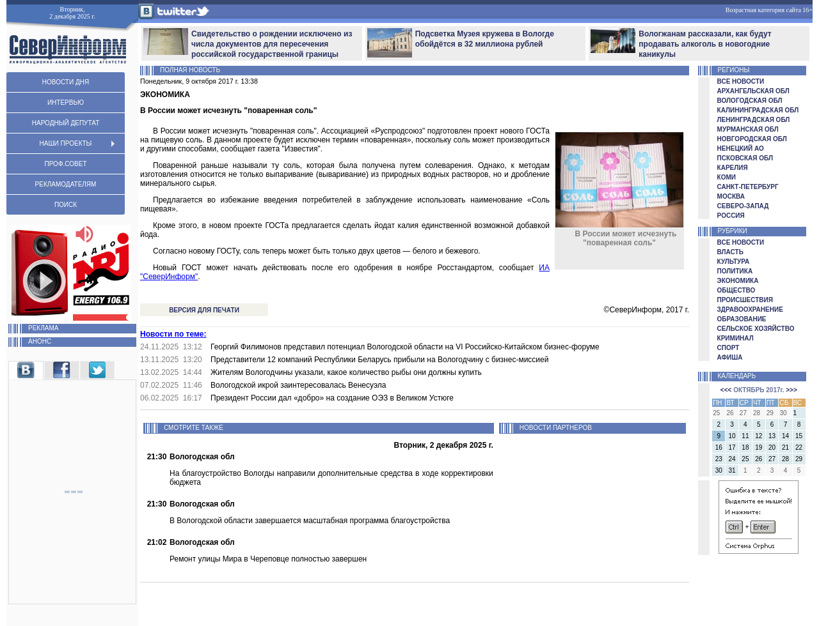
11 (745, 435)
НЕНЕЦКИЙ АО (740, 148)
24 (732, 458)
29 (798, 458)
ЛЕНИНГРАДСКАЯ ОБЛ (753, 119)
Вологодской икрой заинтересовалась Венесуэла (298, 385)
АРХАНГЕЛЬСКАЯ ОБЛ (753, 91)
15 (798, 435)
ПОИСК (65, 204)
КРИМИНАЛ (735, 338)
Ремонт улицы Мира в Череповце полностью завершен (268, 558)
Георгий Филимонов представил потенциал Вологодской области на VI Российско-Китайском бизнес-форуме (405, 346)
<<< (726, 389)
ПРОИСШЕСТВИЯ (745, 299)
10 (732, 435)
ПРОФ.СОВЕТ (65, 163)
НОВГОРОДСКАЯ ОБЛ (752, 138)
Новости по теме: (173, 334)
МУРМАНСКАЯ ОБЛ (748, 129)
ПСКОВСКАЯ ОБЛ (745, 158)
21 (785, 447)
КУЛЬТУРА (733, 261)
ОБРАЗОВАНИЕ (742, 319)
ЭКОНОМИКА (738, 280)
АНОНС (29, 341)
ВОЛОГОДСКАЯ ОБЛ (750, 100)
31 (732, 470)
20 (771, 447)
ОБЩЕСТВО (736, 290)
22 (798, 447)
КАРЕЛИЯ (732, 167)
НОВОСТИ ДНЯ (65, 82)
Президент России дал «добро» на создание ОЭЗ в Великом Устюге (332, 397)
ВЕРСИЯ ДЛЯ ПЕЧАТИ (204, 310)
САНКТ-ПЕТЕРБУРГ (748, 186)
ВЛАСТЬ (730, 252)
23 (718, 458)
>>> (791, 389)
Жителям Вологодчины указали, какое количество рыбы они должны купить (346, 372)
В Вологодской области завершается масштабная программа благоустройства (310, 520)
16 (718, 447)
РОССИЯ (731, 215)
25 (745, 458)
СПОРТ (728, 347)
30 (718, 470)
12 (758, 435)
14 (785, 435)
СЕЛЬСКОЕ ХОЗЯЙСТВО (756, 328)
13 (771, 435)
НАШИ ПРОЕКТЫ (66, 143)
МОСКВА (731, 196)
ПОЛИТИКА (735, 271)
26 (758, 458)
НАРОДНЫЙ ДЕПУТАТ (65, 122)
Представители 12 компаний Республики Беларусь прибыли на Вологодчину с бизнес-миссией (379, 359)
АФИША (730, 357)
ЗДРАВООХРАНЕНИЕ (750, 309)
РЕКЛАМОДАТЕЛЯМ (66, 184)
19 (758, 447)
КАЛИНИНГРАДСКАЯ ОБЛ (758, 110)
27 (771, 458)
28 (785, 458)
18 (745, 447)
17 (732, 447)
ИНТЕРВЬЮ (65, 102)
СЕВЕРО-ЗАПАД (743, 206)
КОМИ (726, 177)
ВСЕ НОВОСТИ (741, 81)
